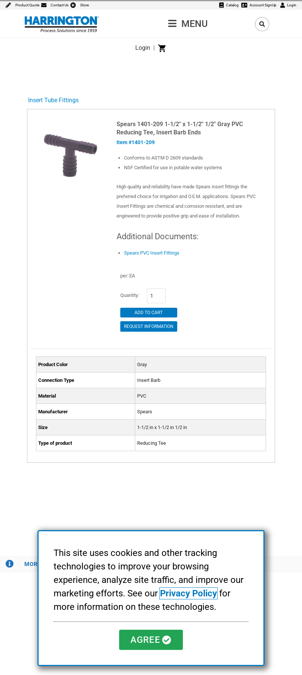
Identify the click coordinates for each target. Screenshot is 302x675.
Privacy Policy (188, 593)
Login (142, 47)
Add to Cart (149, 312)
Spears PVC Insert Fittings (151, 253)
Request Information (148, 326)
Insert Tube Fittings (53, 100)
